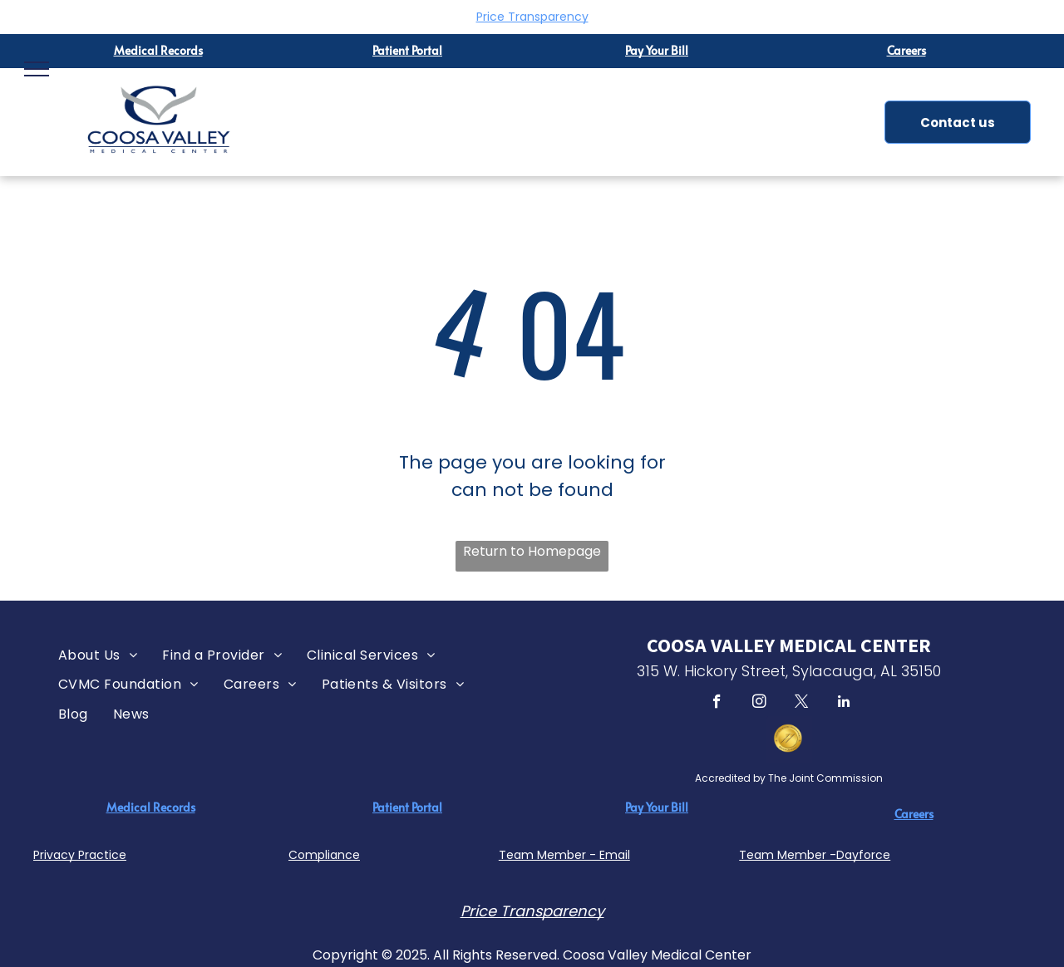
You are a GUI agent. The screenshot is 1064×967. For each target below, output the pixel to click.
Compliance (324, 855)
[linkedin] (844, 703)
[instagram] (759, 703)
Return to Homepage (532, 551)
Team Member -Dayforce (814, 855)
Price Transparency (532, 16)
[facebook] (717, 703)
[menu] (36, 69)
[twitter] (801, 703)
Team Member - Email (564, 855)
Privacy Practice (79, 855)
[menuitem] (98, 655)
